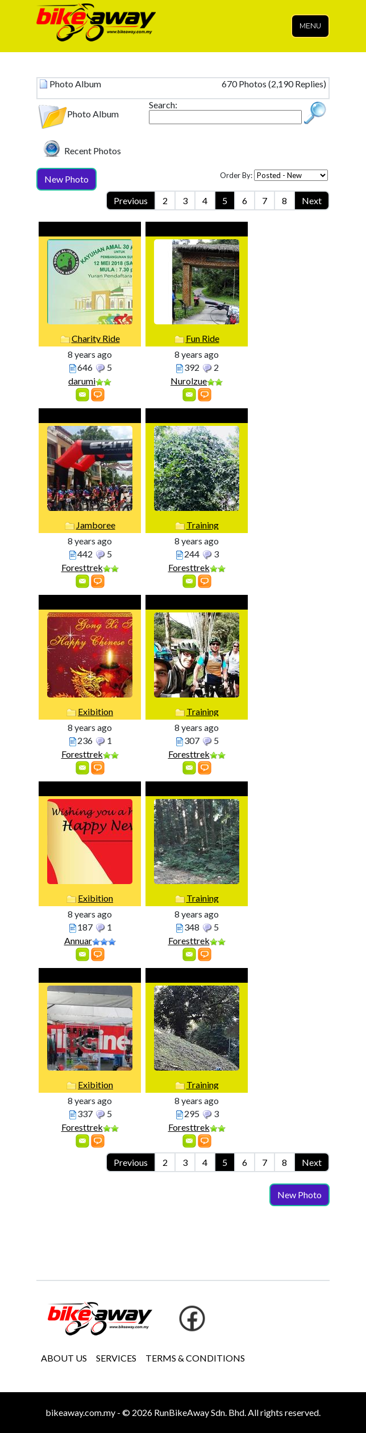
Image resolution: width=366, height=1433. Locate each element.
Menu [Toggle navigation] (310, 26)
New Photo (66, 179)
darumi (81, 380)
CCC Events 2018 (90, 416)
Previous (131, 200)
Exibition (95, 711)
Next (312, 200)
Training (202, 524)
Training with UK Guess (197, 602)
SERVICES (116, 1357)
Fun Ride (202, 338)
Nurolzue (188, 380)
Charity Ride (96, 338)
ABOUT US (64, 1357)
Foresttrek (82, 567)
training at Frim (197, 416)
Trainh (196, 789)
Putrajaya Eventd (90, 975)
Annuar (78, 940)
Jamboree (95, 524)
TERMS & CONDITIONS (195, 1357)
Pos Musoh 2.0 (197, 229)
